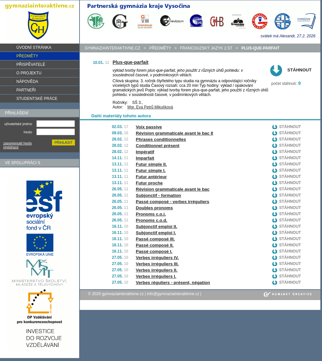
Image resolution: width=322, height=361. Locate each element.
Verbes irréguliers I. (156, 276)
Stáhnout (299, 69)
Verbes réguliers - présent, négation (173, 282)
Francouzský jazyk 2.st (206, 48)
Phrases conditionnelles (161, 139)
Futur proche (149, 182)
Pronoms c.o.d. (151, 220)
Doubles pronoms (154, 207)
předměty (160, 48)
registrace (11, 147)
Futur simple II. (151, 164)
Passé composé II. (155, 245)
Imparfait (145, 158)
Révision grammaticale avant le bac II (174, 133)
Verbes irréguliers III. (157, 263)
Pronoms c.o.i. (151, 214)
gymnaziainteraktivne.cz (112, 48)
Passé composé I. (154, 251)
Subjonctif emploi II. (156, 226)
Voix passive (149, 126)
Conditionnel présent (157, 145)
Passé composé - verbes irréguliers (172, 201)
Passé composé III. (155, 239)
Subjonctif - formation (158, 195)
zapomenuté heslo (17, 143)
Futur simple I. (151, 170)
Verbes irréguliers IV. (157, 257)
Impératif (145, 151)
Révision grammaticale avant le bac (172, 189)
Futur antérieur (151, 176)
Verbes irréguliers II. (156, 270)
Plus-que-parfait (131, 62)
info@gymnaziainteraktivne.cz (173, 294)
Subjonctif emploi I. (156, 232)
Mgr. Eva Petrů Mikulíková (150, 107)
